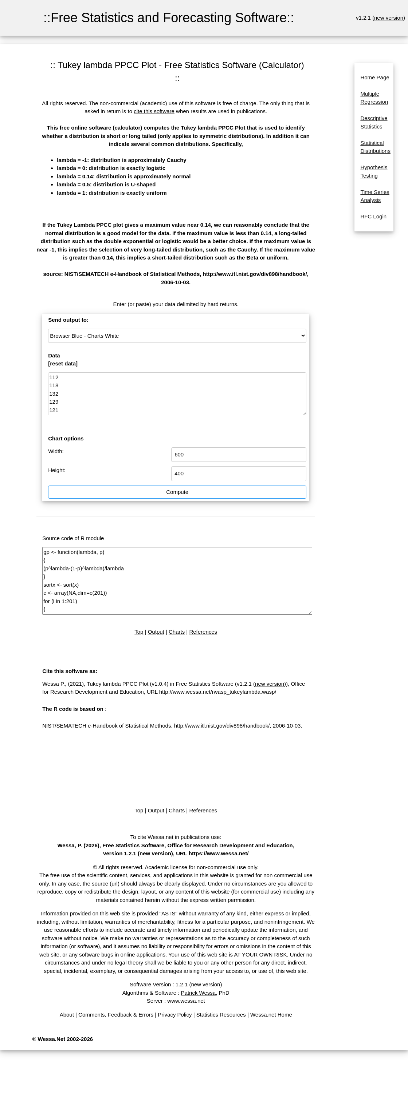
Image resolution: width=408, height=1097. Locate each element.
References (203, 632)
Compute (177, 492)
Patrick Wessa (198, 993)
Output (156, 632)
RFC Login (373, 216)
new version (388, 18)
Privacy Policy (175, 1014)
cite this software (154, 111)
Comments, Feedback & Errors (115, 1014)
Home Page (374, 77)
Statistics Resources (221, 1014)
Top (138, 632)
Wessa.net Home (271, 1014)
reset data (63, 363)
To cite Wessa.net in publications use (175, 837)
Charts (177, 632)
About (67, 1014)
